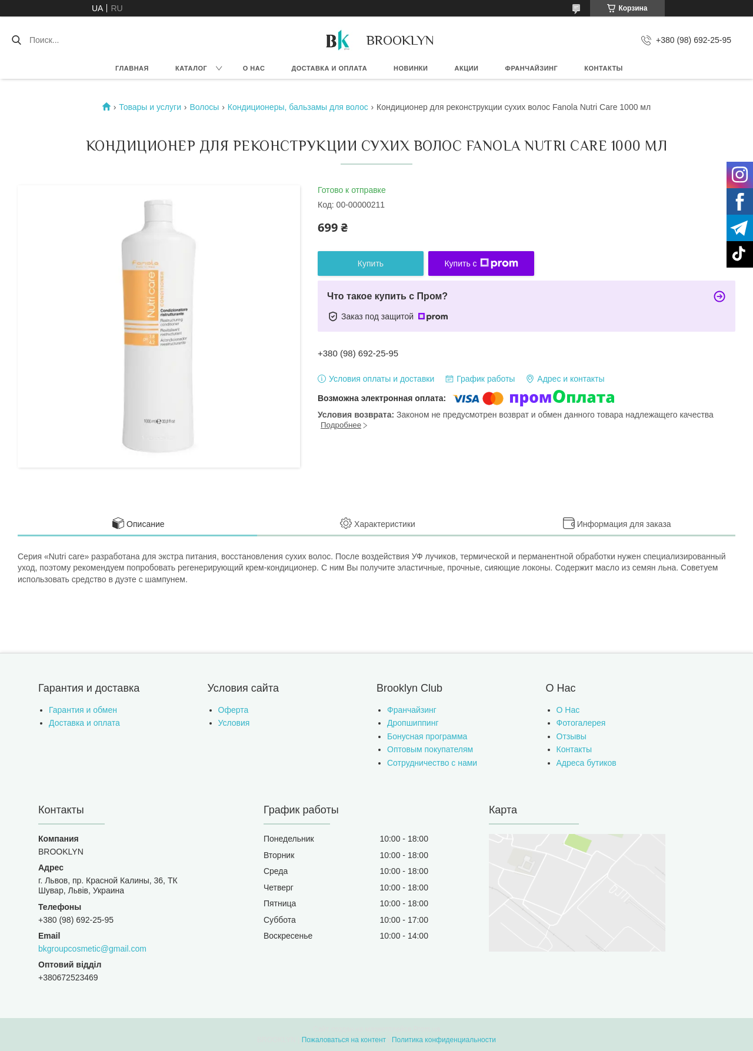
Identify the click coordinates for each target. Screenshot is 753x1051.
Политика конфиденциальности (444, 1040)
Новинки (411, 68)
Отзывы (572, 736)
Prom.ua (427, 1029)
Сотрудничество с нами (432, 763)
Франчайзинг (531, 68)
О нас (254, 68)
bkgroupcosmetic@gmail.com (92, 948)
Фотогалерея (581, 723)
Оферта (233, 710)
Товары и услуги (150, 107)
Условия (234, 723)
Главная (132, 68)
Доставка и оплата (329, 68)
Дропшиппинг (413, 723)
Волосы (204, 107)
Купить (371, 263)
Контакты (603, 68)
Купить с (481, 263)
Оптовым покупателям (430, 749)
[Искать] (16, 40)
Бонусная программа (427, 736)
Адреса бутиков (587, 763)
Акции (467, 68)
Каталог (191, 68)
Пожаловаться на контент (344, 1040)
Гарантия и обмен (83, 710)
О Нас (568, 710)
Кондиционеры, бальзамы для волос (298, 107)
